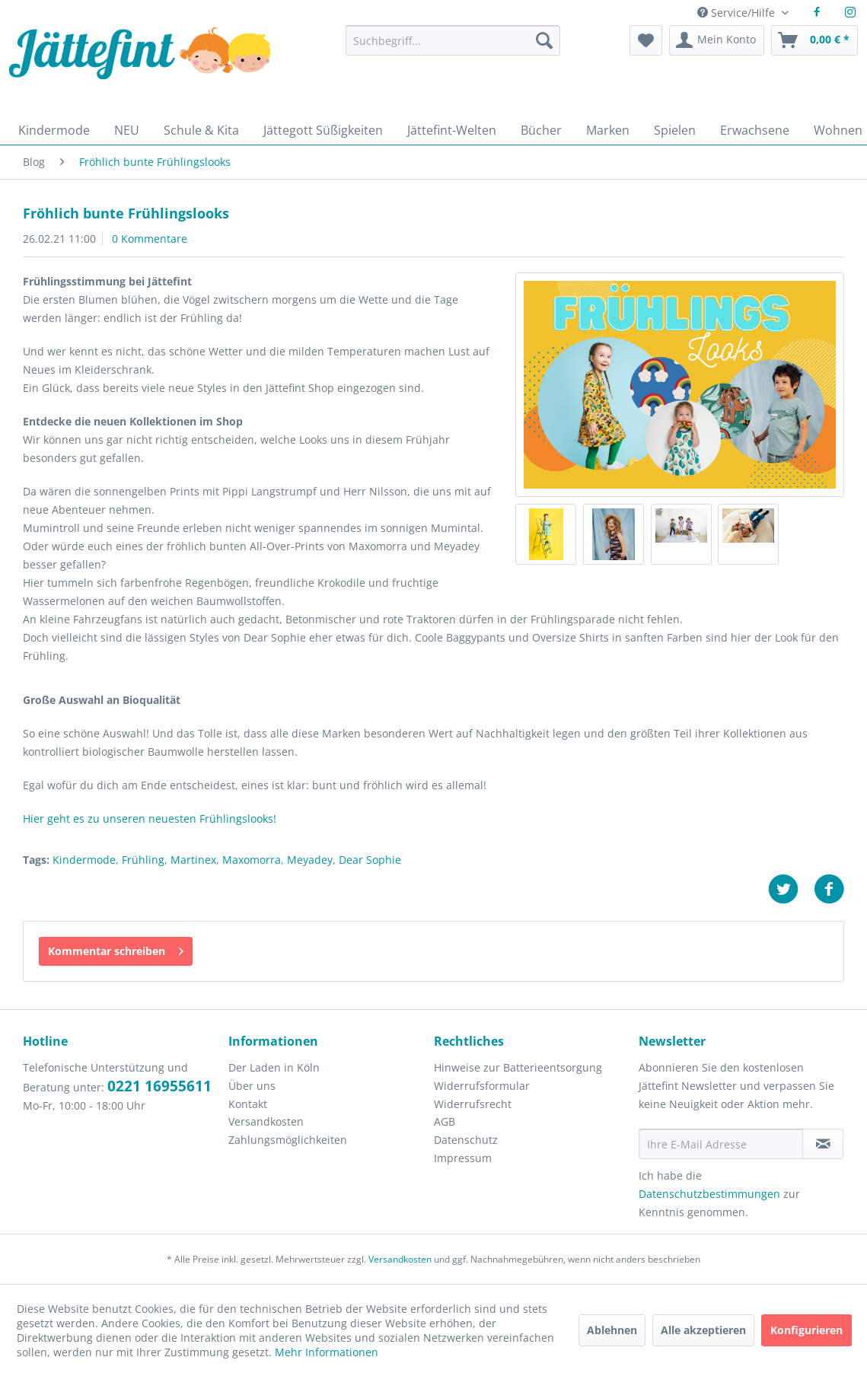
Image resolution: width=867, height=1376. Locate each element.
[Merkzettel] (646, 40)
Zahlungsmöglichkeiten (287, 1139)
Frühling (143, 859)
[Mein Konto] (716, 40)
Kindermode (84, 859)
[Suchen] (544, 40)
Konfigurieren (806, 1330)
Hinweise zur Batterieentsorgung (518, 1067)
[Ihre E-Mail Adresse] (721, 1144)
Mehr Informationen (326, 1352)
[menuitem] (453, 47)
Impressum (463, 1158)
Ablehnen (612, 1330)
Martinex (193, 859)
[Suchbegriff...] (453, 40)
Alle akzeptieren (703, 1330)
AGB (444, 1121)
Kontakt (247, 1104)
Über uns (252, 1085)
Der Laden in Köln (274, 1067)
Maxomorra (251, 859)
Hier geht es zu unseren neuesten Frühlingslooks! (149, 818)
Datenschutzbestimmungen (709, 1193)
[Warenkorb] (814, 40)
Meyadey (310, 859)
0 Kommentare (149, 238)
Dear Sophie (370, 859)
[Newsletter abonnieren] (822, 1144)
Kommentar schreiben (115, 948)
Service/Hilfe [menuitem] (737, 12)
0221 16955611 (159, 1086)
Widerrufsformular (482, 1085)
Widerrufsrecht (473, 1104)
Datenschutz (466, 1139)
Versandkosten (266, 1121)
